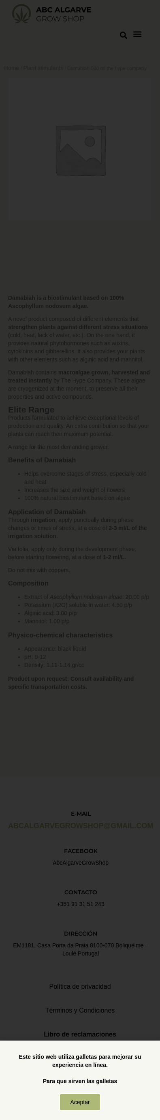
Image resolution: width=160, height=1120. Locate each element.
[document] (80, 560)
